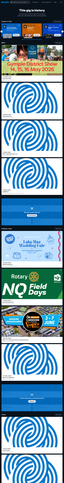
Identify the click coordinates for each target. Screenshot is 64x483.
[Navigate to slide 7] (28, 39)
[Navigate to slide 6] (27, 39)
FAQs (58, 458)
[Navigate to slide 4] (25, 39)
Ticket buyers (35, 2)
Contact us (58, 461)
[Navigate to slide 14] (35, 39)
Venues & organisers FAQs (32, 463)
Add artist (32, 121)
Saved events (6, 460)
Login (39, 454)
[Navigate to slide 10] (31, 39)
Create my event (30, 461)
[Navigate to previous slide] (1, 31)
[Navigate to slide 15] (36, 39)
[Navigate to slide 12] (33, 39)
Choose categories (32, 215)
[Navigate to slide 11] (32, 39)
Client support (29, 465)
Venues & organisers (46, 2)
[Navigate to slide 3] (24, 39)
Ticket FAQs (6, 463)
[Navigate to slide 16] (37, 39)
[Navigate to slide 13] (34, 39)
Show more (58, 42)
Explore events (7, 458)
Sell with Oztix (29, 459)
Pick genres (32, 294)
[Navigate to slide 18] (39, 39)
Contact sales (42, 456)
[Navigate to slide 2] (23, 39)
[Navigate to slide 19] (40, 39)
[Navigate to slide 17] (38, 39)
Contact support (13, 455)
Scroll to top (32, 437)
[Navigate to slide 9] (30, 39)
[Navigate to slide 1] (22, 39)
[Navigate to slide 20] (41, 39)
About (58, 456)
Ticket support (6, 465)
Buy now (16, 35)
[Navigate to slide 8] (29, 39)
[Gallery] (32, 31)
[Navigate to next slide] (63, 31)
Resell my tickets (7, 466)
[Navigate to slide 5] (26, 39)
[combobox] (20, 2)
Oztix (55, 2)
